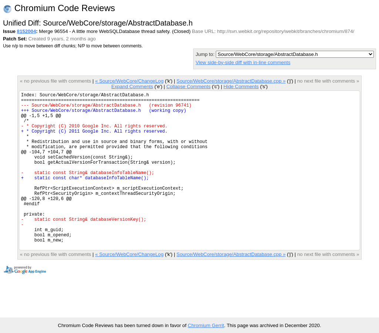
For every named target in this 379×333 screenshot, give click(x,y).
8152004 (26, 31)
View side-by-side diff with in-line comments (242, 62)
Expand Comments (132, 86)
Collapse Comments (188, 86)
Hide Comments (241, 86)
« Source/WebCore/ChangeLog (129, 81)
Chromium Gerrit (206, 325)
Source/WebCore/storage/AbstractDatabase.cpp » (231, 81)
